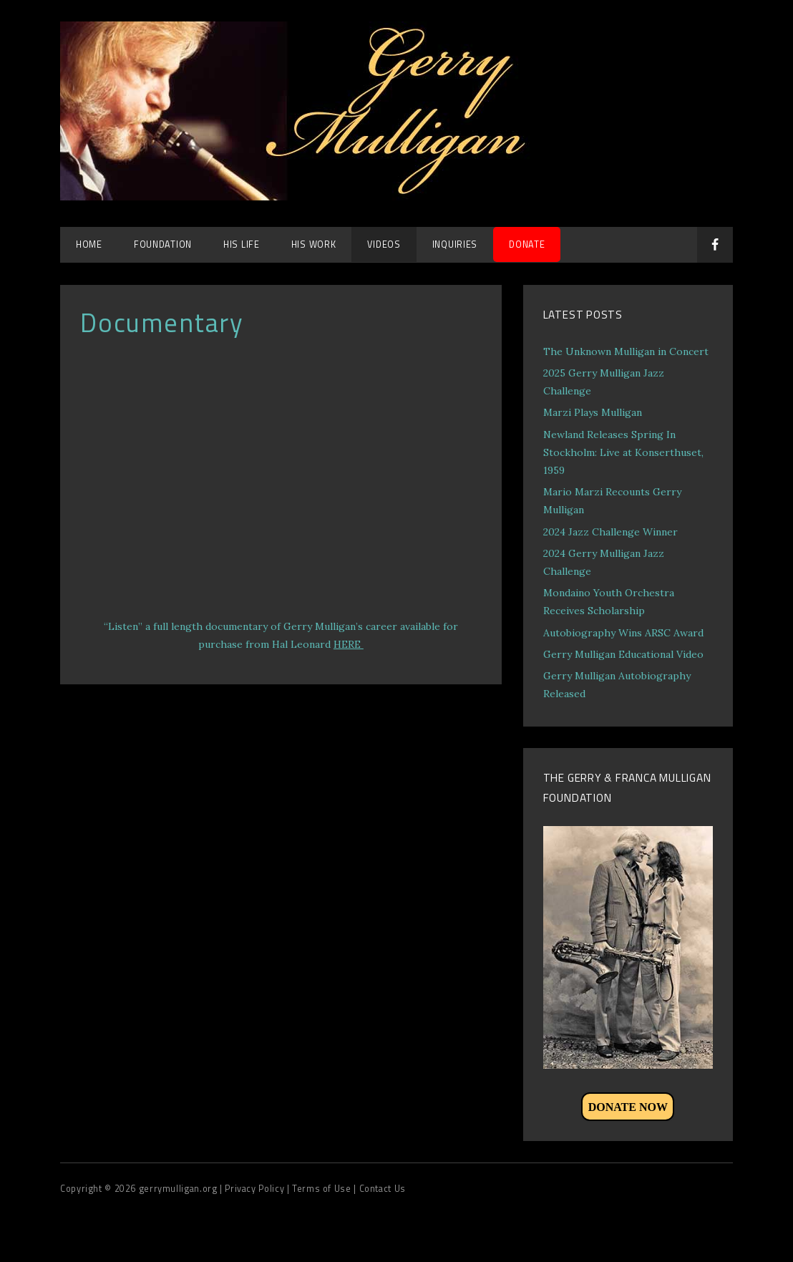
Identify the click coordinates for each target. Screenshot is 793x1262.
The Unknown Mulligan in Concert (626, 351)
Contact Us (382, 1188)
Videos (383, 244)
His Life (241, 244)
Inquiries (454, 244)
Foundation (163, 244)
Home (89, 244)
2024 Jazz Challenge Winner (610, 531)
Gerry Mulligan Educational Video (623, 654)
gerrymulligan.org (179, 1188)
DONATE (527, 244)
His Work (313, 244)
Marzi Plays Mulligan (592, 412)
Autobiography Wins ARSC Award (623, 632)
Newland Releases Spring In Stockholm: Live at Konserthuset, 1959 (623, 452)
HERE (349, 644)
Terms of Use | (325, 1188)
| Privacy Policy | (256, 1188)
